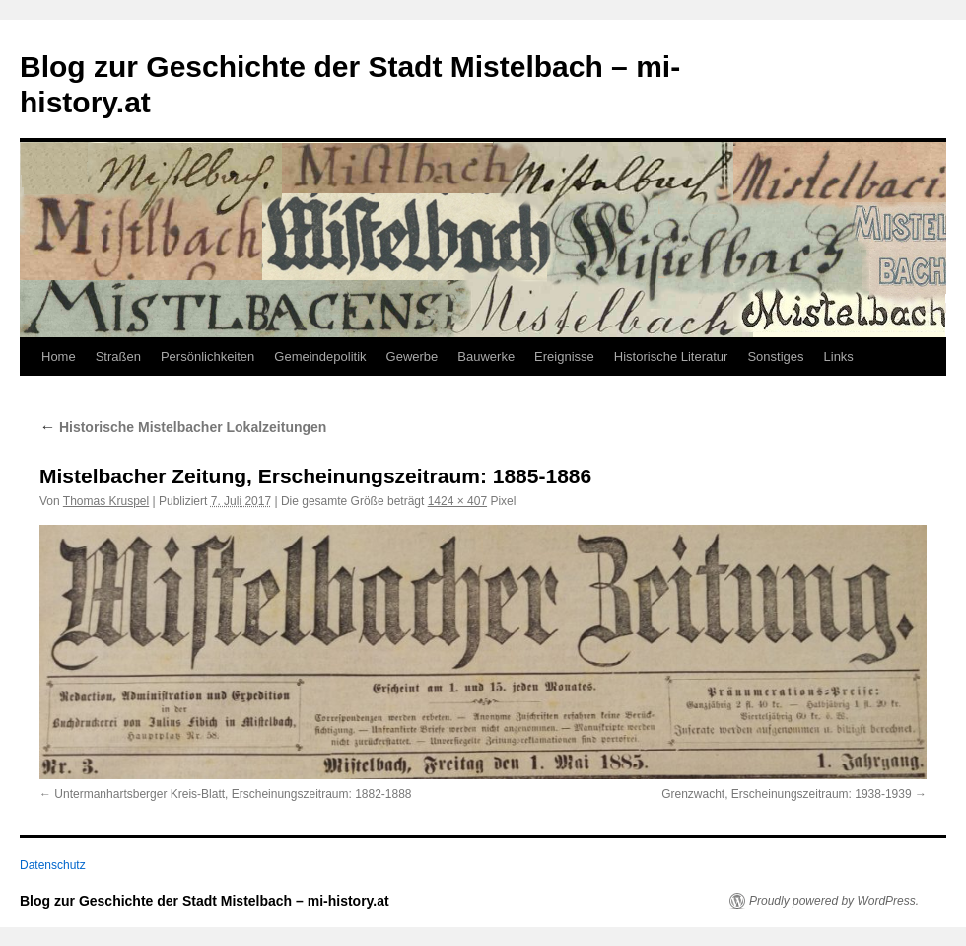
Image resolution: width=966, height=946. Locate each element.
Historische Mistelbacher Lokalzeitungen (182, 427)
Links (839, 356)
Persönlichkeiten (207, 356)
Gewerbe (412, 356)
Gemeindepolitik (320, 356)
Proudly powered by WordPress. (834, 901)
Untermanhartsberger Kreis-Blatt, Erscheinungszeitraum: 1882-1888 (232, 794)
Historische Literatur (671, 356)
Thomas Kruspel (106, 501)
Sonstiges (775, 356)
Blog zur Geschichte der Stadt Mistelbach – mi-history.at (204, 901)
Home (58, 356)
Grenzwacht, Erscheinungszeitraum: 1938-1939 (786, 794)
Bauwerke (486, 356)
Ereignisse (564, 356)
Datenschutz (53, 865)
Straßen (118, 356)
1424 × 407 (457, 501)
